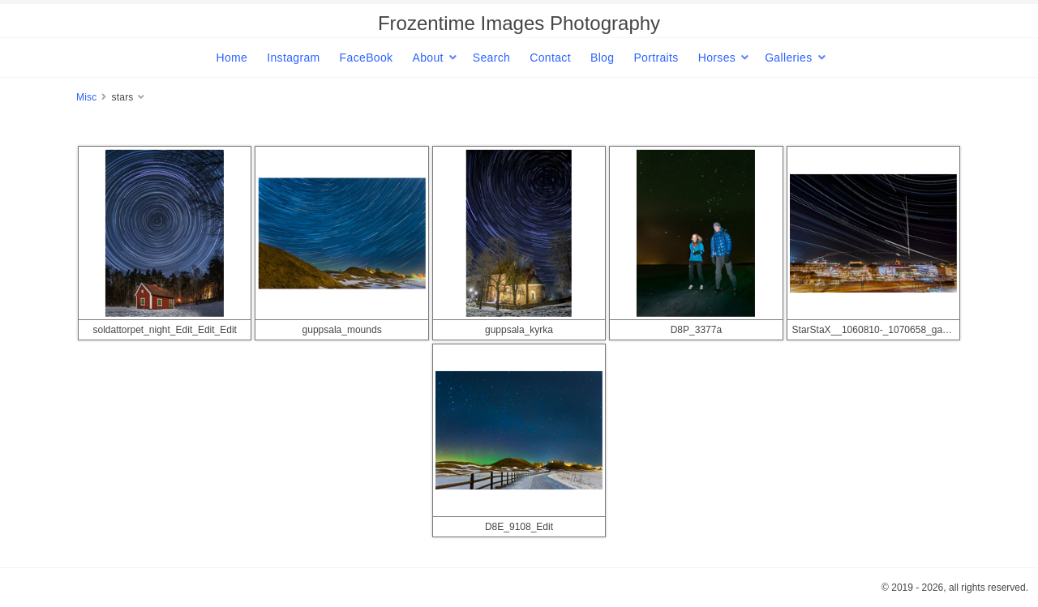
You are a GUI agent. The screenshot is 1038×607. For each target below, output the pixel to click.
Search (491, 57)
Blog (602, 57)
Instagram (293, 57)
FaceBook (366, 57)
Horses (717, 57)
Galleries (788, 57)
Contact (550, 57)
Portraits (655, 57)
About (427, 57)
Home (231, 57)
